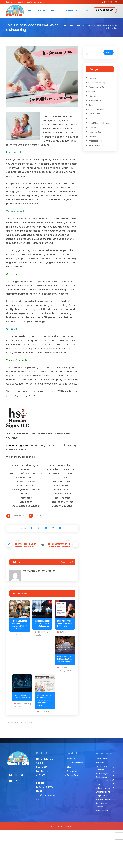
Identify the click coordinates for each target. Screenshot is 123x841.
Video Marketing (103, 799)
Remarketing (94, 125)
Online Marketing (24, 714)
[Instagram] (16, 786)
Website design (41, 645)
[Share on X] (38, 538)
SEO (39, 643)
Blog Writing (101, 806)
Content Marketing (97, 92)
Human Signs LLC (19, 456)
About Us (71, 769)
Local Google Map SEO (101, 779)
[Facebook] (10, 786)
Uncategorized (95, 152)
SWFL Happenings (75, 773)
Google (92, 102)
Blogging (92, 88)
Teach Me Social (96, 143)
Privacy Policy (73, 785)
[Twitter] (22, 786)
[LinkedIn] (16, 792)
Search (108, 62)
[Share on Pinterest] (45, 538)
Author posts (67, 573)
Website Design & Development (103, 812)
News (91, 115)
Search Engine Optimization (102, 786)
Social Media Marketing (99, 134)
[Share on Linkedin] (53, 538)
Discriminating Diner (97, 97)
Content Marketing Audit (104, 793)
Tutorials (92, 148)
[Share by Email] (60, 538)
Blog (69, 777)
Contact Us (72, 781)
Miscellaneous (95, 111)
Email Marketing (103, 802)
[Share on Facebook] (31, 538)
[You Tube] (10, 792)
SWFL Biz (38, 526)
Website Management (102, 819)
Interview (93, 106)
